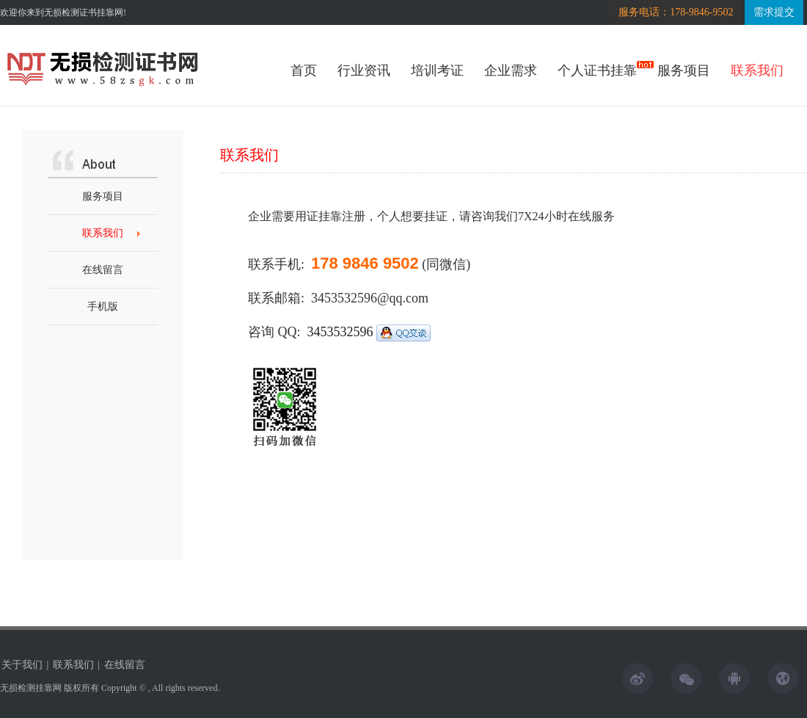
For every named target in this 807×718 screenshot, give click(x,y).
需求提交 (774, 12)
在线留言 (102, 269)
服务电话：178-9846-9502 (675, 12)
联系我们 (757, 70)
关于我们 (22, 664)
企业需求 (510, 70)
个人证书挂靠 (597, 70)
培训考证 (437, 70)
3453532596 (369, 331)
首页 (304, 70)
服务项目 (683, 70)
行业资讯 (363, 70)
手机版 (102, 306)
